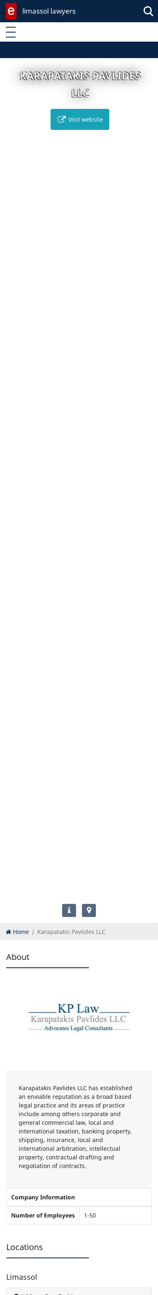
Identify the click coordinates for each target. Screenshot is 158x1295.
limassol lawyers (49, 11)
